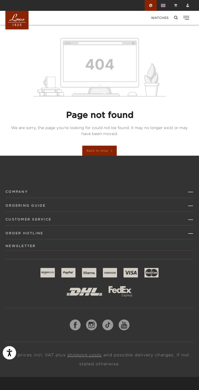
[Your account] (188, 5)
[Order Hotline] (151, 5)
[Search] (176, 17)
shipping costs (84, 355)
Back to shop (98, 150)
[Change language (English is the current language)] (163, 5)
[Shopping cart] (176, 5)
